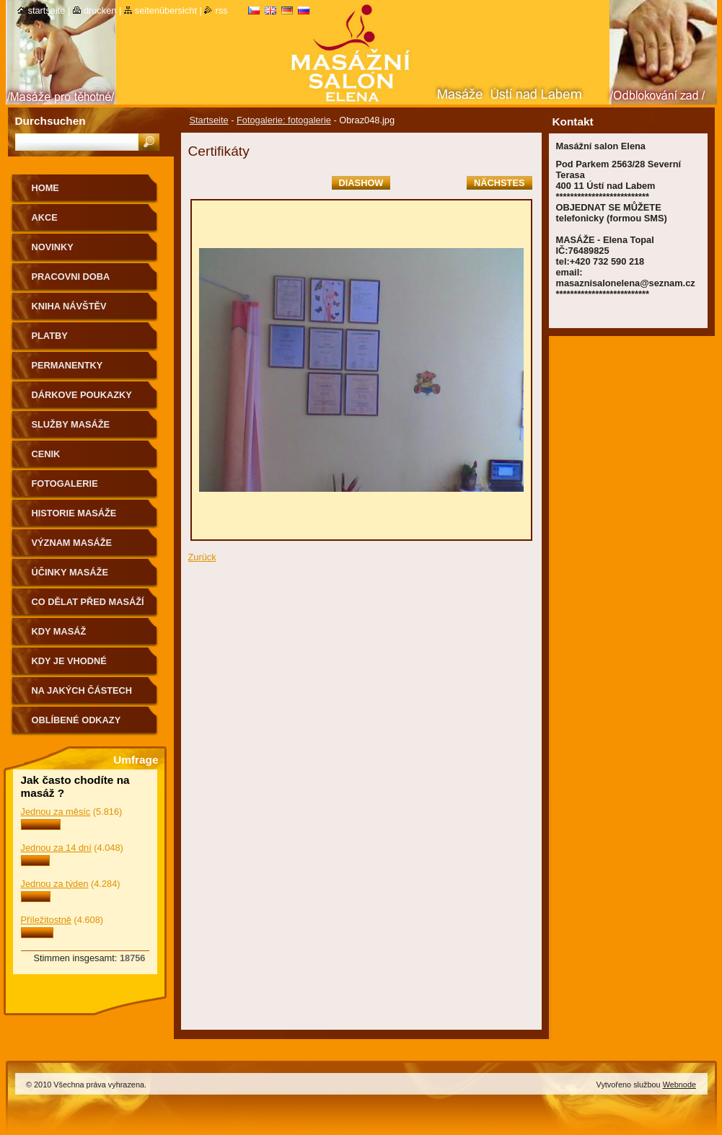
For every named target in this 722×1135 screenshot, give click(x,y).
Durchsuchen (50, 121)
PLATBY (50, 335)
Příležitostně (46, 919)
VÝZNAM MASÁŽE (72, 542)
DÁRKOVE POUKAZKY (82, 394)
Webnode (679, 1084)
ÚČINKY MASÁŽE (70, 572)
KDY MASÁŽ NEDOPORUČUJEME (77, 636)
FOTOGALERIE (65, 483)
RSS (221, 10)
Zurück (202, 557)
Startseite (209, 120)
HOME (45, 187)
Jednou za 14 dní (56, 847)
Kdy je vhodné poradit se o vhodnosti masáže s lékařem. (84, 665)
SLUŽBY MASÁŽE (71, 424)
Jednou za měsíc (56, 811)
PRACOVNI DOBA (71, 276)
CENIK (46, 454)
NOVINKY (53, 247)
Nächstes (499, 182)
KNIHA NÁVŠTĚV (69, 306)
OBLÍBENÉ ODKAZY (76, 720)
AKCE (45, 217)
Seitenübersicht (166, 10)
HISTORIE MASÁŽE (74, 513)
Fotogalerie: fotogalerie (284, 120)
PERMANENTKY (67, 365)
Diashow (361, 182)
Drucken (100, 10)
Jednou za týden (55, 883)
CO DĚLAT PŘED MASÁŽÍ (88, 601)
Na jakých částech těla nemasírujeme (82, 695)
